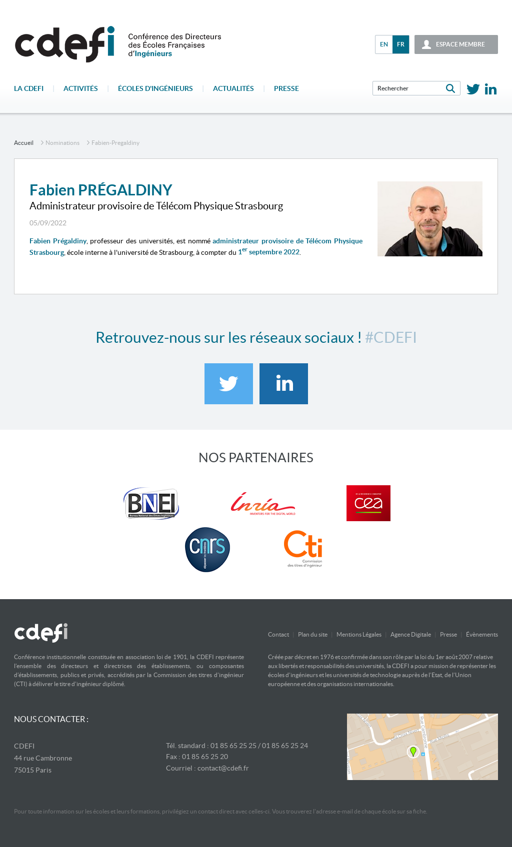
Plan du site (313, 634)
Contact (278, 634)
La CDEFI (29, 88)
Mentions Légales (359, 634)
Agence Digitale (410, 634)
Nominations (63, 142)
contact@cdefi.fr (223, 768)
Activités (81, 88)
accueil (24, 142)
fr (400, 44)
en (384, 44)
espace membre (460, 44)
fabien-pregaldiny (116, 142)
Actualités (233, 88)
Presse (286, 88)
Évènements (482, 634)
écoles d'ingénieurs (155, 88)
